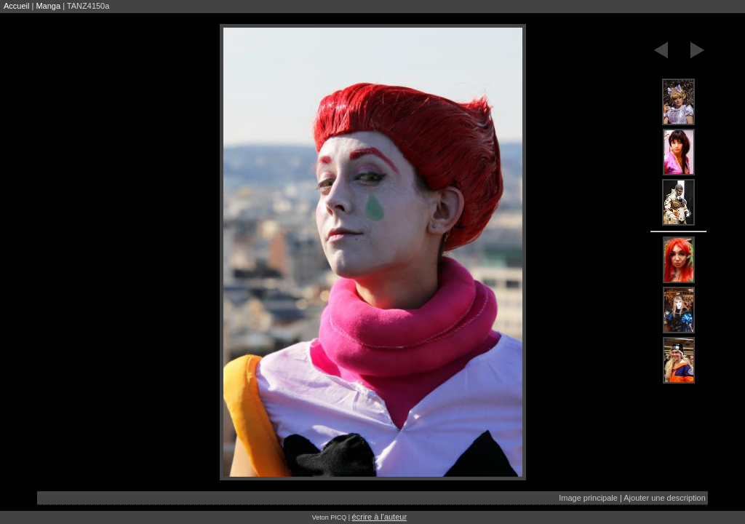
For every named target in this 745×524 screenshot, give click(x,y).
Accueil (16, 5)
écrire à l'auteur (379, 516)
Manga (48, 5)
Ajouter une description (665, 497)
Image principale (588, 497)
